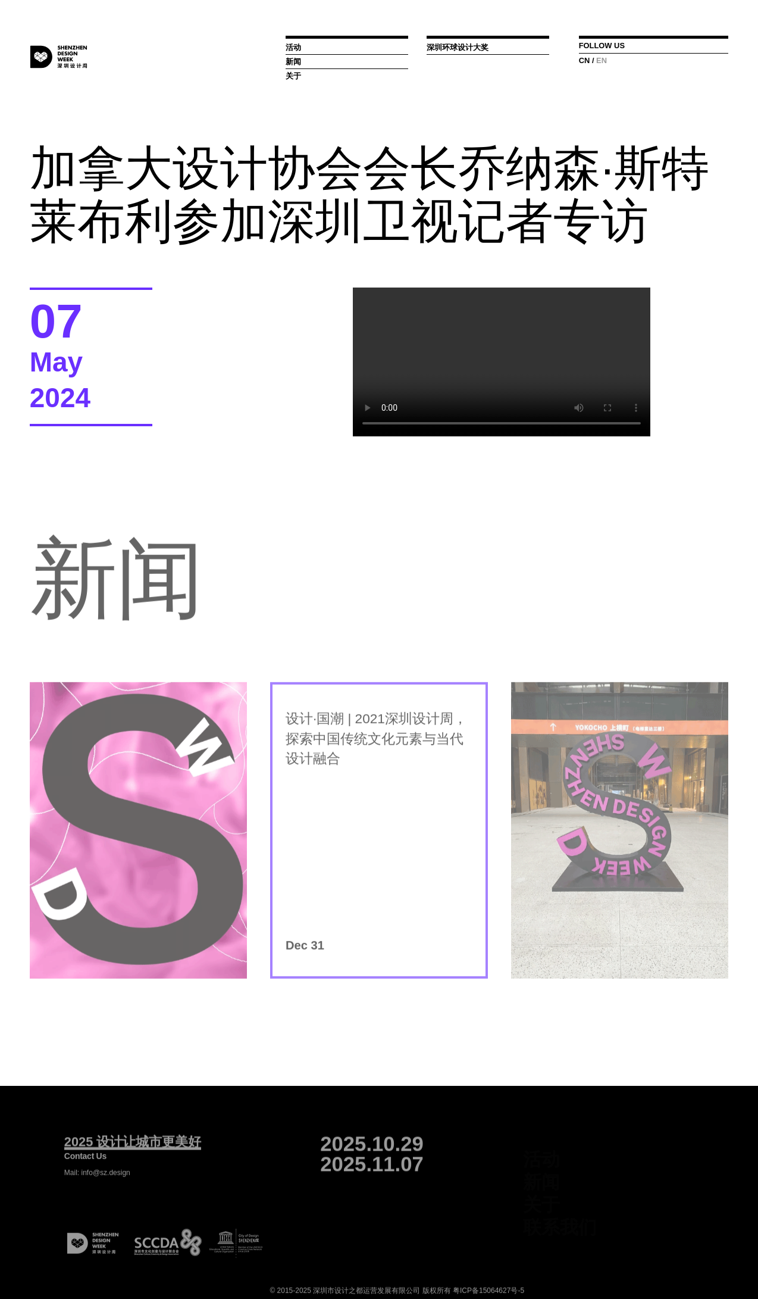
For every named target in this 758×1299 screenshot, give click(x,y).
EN (601, 60)
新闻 (293, 61)
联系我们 (560, 1223)
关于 (293, 75)
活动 (293, 47)
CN (584, 60)
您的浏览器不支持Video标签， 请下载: (501, 362)
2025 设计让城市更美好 (132, 1151)
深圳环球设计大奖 (457, 47)
